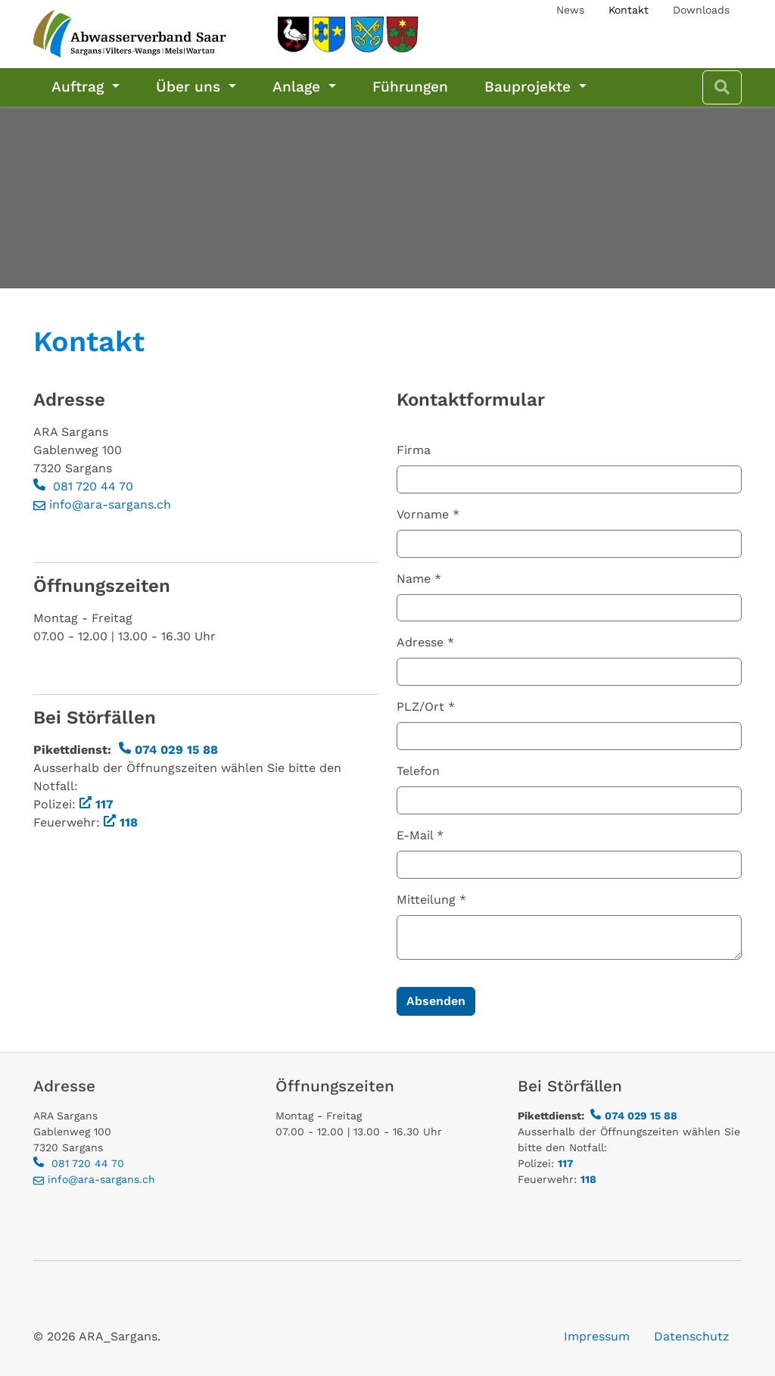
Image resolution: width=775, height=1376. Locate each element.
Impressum (597, 1336)
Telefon (418, 771)
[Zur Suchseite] (722, 87)
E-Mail (420, 835)
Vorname (428, 514)
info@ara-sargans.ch (110, 504)
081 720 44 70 (91, 486)
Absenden (435, 1001)
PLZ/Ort (426, 706)
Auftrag (79, 86)
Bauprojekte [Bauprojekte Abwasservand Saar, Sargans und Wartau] (529, 86)
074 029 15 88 (176, 749)
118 (129, 822)
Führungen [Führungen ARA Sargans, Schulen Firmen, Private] (410, 86)
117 (104, 804)
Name (419, 578)
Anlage (298, 86)
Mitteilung (431, 899)
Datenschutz (692, 1336)
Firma (414, 450)
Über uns (190, 86)
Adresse (425, 642)
